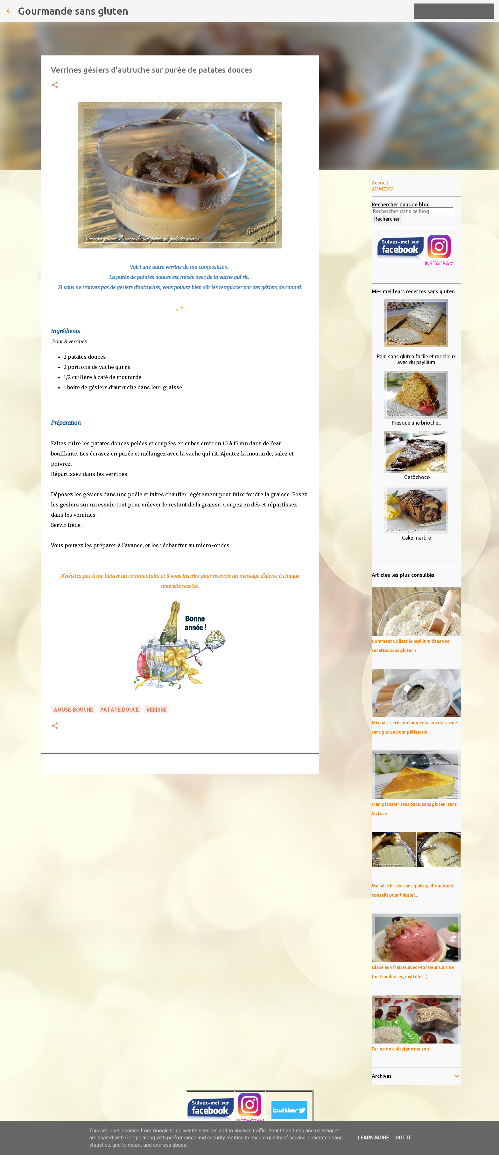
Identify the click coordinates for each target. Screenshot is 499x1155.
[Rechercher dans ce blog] (460, 11)
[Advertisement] (351, 275)
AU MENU (382, 189)
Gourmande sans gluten (73, 11)
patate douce (119, 709)
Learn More (373, 1138)
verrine (156, 709)
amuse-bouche (73, 709)
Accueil (380, 183)
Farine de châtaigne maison (400, 1048)
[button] (55, 85)
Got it (403, 1138)
